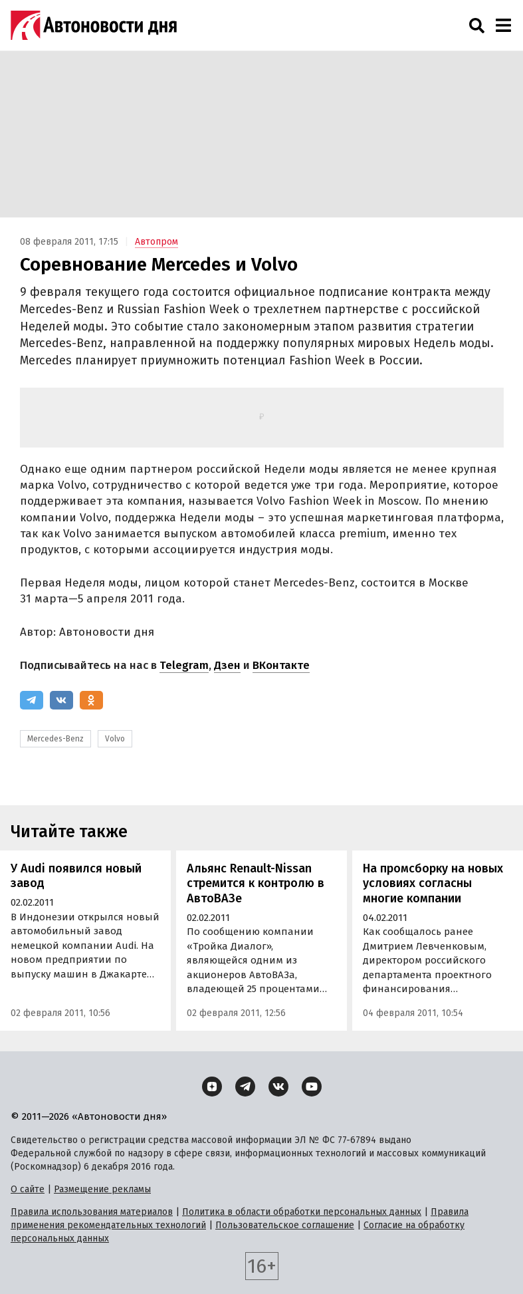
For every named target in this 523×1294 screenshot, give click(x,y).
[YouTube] (312, 1087)
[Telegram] (31, 700)
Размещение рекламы (102, 1189)
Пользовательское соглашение (284, 1225)
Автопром (156, 241)
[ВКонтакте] (61, 700)
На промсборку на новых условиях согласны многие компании (433, 883)
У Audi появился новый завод (76, 876)
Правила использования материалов (92, 1212)
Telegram (184, 665)
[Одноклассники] (91, 700)
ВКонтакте (281, 665)
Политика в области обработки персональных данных (301, 1212)
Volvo (115, 738)
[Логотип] (94, 25)
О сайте (28, 1189)
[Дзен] (212, 1087)
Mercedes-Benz (55, 738)
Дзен (227, 665)
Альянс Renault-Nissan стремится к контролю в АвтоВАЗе (255, 883)
